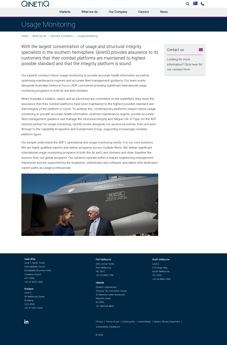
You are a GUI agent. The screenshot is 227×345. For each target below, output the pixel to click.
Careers (143, 12)
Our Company (118, 12)
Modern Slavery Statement (167, 321)
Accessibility (144, 321)
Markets (64, 12)
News (164, 12)
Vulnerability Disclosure (108, 327)
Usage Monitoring (88, 36)
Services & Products (62, 36)
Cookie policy (128, 321)
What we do (89, 12)
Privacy (99, 321)
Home (24, 36)
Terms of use (112, 321)
